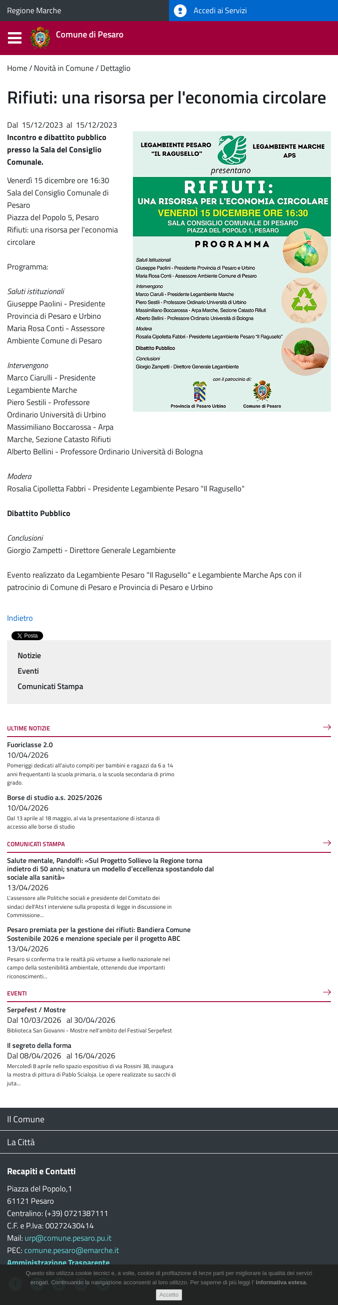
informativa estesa (281, 1282)
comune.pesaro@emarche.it (71, 1250)
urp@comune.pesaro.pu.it (68, 1238)
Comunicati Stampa (50, 686)
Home (17, 68)
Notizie (29, 655)
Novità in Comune (64, 68)
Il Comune (25, 1119)
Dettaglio (115, 68)
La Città (21, 1142)
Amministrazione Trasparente (58, 1262)
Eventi (28, 671)
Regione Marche (34, 10)
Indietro (20, 618)
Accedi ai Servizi (210, 10)
